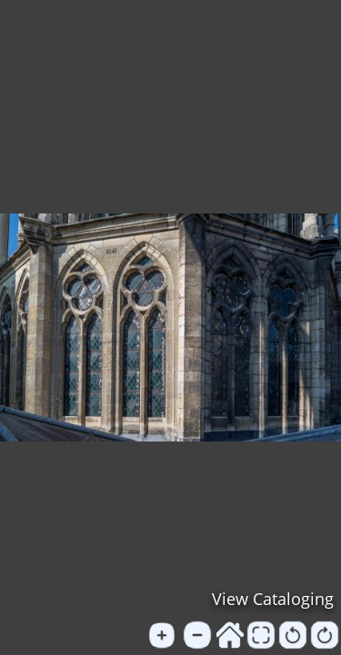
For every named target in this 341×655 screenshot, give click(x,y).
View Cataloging (273, 599)
